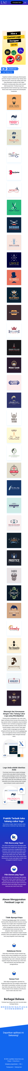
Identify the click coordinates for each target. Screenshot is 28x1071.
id (5, 1009)
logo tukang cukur (11, 920)
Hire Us (14, 45)
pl (24, 1007)
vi (7, 1009)
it (14, 1007)
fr (3, 1007)
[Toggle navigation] (25, 2)
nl (16, 1007)
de (5, 1007)
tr (12, 1007)
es (8, 1007)
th (9, 1009)
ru (10, 1007)
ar (16, 1009)
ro (20, 1009)
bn (18, 1009)
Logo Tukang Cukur (7, 72)
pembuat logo (23, 731)
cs (26, 1007)
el (18, 1007)
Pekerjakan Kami (17, 2)
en (1, 1007)
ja (22, 1007)
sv (22, 1009)
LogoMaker (11, 1059)
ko (11, 1009)
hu (13, 1009)
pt (20, 1007)
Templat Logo (12, 68)
